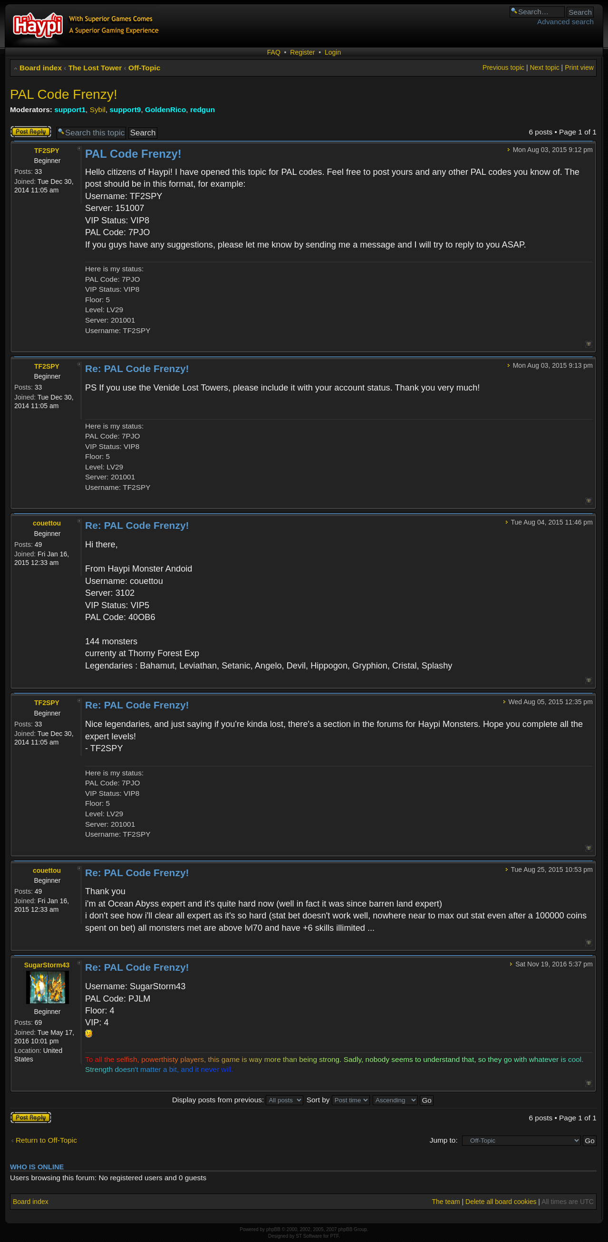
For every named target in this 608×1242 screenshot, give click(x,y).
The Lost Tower (95, 68)
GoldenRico (165, 109)
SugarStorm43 (47, 965)
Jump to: (444, 1140)
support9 (125, 109)
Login (333, 52)
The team (446, 1201)
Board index (40, 68)
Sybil (98, 109)
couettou (47, 523)
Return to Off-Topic (46, 1140)
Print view (579, 67)
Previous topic (503, 67)
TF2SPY (46, 150)
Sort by (338, 1100)
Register (302, 52)
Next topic (544, 67)
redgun (202, 109)
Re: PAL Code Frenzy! (137, 368)
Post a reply (31, 131)
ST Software (309, 1236)
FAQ (273, 52)
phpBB (273, 1229)
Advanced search (565, 22)
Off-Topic (144, 68)
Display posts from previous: (238, 1100)
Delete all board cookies (500, 1201)
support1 (70, 109)
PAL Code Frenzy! (63, 94)
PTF (334, 1236)
